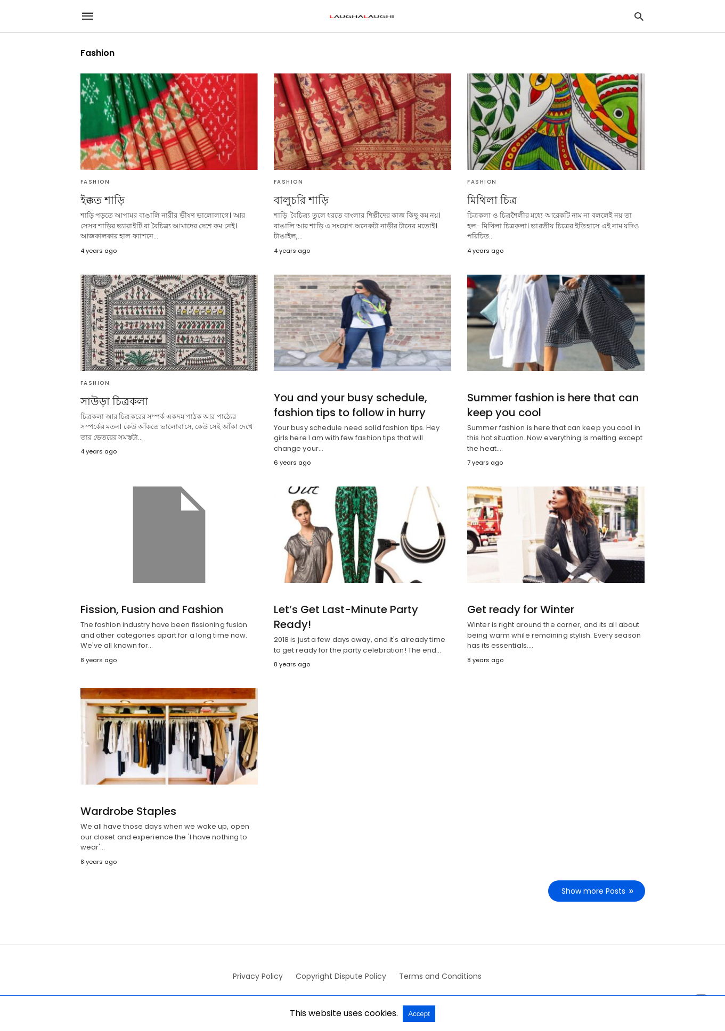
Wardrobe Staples (128, 811)
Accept (419, 1014)
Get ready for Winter (520, 609)
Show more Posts (593, 891)
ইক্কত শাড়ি (102, 200)
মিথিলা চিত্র (492, 200)
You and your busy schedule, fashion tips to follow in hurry (350, 405)
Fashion (95, 182)
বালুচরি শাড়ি (301, 200)
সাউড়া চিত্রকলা (114, 401)
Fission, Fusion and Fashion (151, 609)
